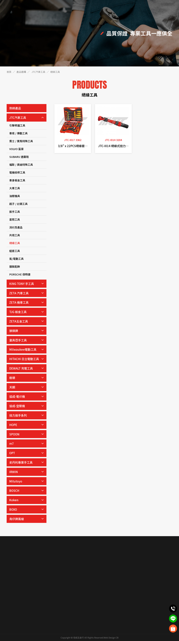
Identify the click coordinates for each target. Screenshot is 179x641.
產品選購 (21, 71)
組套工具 (14, 251)
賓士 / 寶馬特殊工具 (21, 141)
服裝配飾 (14, 266)
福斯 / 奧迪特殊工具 (21, 164)
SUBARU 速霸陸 (19, 157)
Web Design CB (111, 637)
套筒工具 (14, 219)
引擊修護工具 (17, 125)
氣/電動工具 (16, 259)
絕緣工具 (14, 243)
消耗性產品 (16, 227)
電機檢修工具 (17, 172)
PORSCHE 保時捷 (19, 274)
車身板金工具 (17, 180)
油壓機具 (14, 196)
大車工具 (14, 188)
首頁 (9, 71)
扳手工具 (14, 212)
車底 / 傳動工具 (18, 133)
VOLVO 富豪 (16, 149)
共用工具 (14, 235)
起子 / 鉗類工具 (18, 204)
